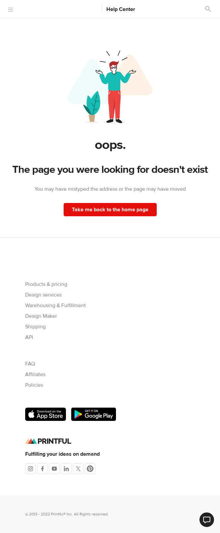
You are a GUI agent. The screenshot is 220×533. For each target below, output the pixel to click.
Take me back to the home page (110, 209)
